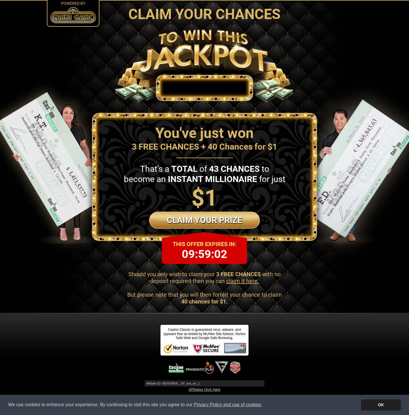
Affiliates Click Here (204, 389)
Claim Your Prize (204, 220)
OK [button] (381, 404)
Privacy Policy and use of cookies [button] (227, 404)
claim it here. (242, 281)
